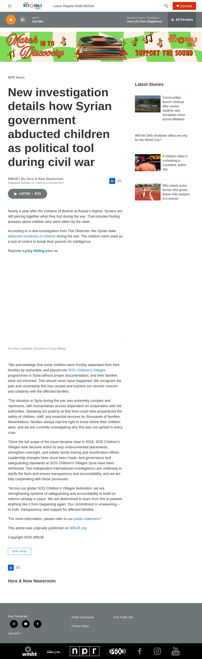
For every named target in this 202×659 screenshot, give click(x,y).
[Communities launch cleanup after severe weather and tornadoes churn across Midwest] (148, 103)
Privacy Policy (80, 626)
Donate (186, 6)
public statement (87, 519)
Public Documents (83, 617)
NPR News (16, 77)
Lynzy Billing (33, 251)
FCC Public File (123, 617)
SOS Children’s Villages (87, 370)
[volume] (22, 19)
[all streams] (182, 20)
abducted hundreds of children (32, 236)
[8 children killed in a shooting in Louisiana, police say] (148, 162)
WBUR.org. (78, 528)
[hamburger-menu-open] (9, 6)
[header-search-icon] (166, 6)
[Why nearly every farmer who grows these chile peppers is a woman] (148, 192)
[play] (11, 20)
